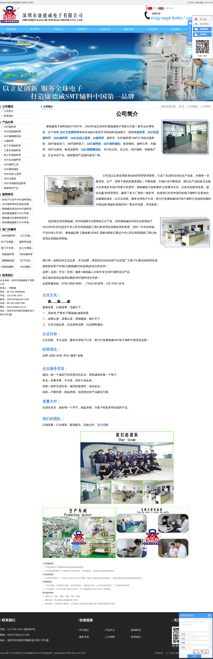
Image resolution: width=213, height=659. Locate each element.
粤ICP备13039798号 (77, 653)
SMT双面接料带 (12, 131)
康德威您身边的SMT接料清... (17, 208)
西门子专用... (8, 248)
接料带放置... (26, 242)
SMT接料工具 (11, 164)
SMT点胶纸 (10, 178)
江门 (168, 653)
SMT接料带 (10, 127)
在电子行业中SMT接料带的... (17, 199)
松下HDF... (26, 260)
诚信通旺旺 (202, 24)
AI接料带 (9, 141)
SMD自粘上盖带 (12, 174)
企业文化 (105, 29)
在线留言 (176, 29)
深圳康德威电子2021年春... (16, 213)
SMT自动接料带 (12, 159)
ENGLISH (165, 8)
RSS (206, 3)
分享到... (204, 34)
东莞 (172, 653)
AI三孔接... (26, 235)
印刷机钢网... (8, 266)
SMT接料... (26, 266)
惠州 (177, 653)
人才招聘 (152, 29)
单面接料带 (8, 254)
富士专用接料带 (12, 155)
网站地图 (199, 3)
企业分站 (191, 3)
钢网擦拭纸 (8, 260)
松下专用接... (8, 242)
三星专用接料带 (12, 150)
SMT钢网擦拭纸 (12, 136)
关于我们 (35, 29)
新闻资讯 (82, 29)
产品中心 (58, 29)
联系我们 (9, 116)
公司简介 (9, 111)
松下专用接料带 (12, 145)
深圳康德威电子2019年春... (16, 222)
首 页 (181, 106)
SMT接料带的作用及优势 (15, 204)
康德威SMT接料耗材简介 (15, 218)
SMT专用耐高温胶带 (15, 183)
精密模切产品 (11, 188)
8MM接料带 (26, 254)
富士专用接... (26, 248)
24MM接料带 (8, 235)
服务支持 (129, 29)
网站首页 (12, 29)
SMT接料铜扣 (11, 169)
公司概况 (193, 106)
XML (211, 3)
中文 (152, 8)
